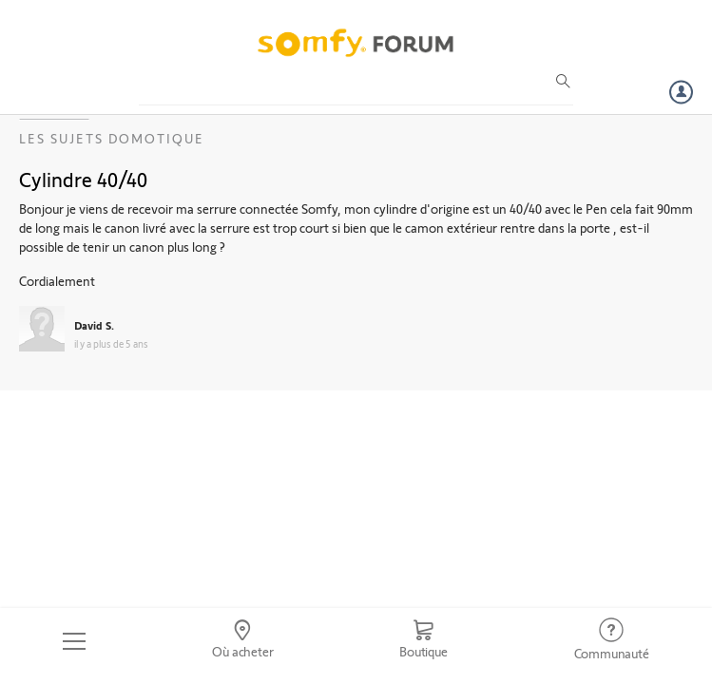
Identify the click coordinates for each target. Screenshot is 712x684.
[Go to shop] (423, 641)
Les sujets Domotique (111, 138)
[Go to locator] (243, 641)
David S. (94, 325)
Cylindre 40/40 (83, 178)
